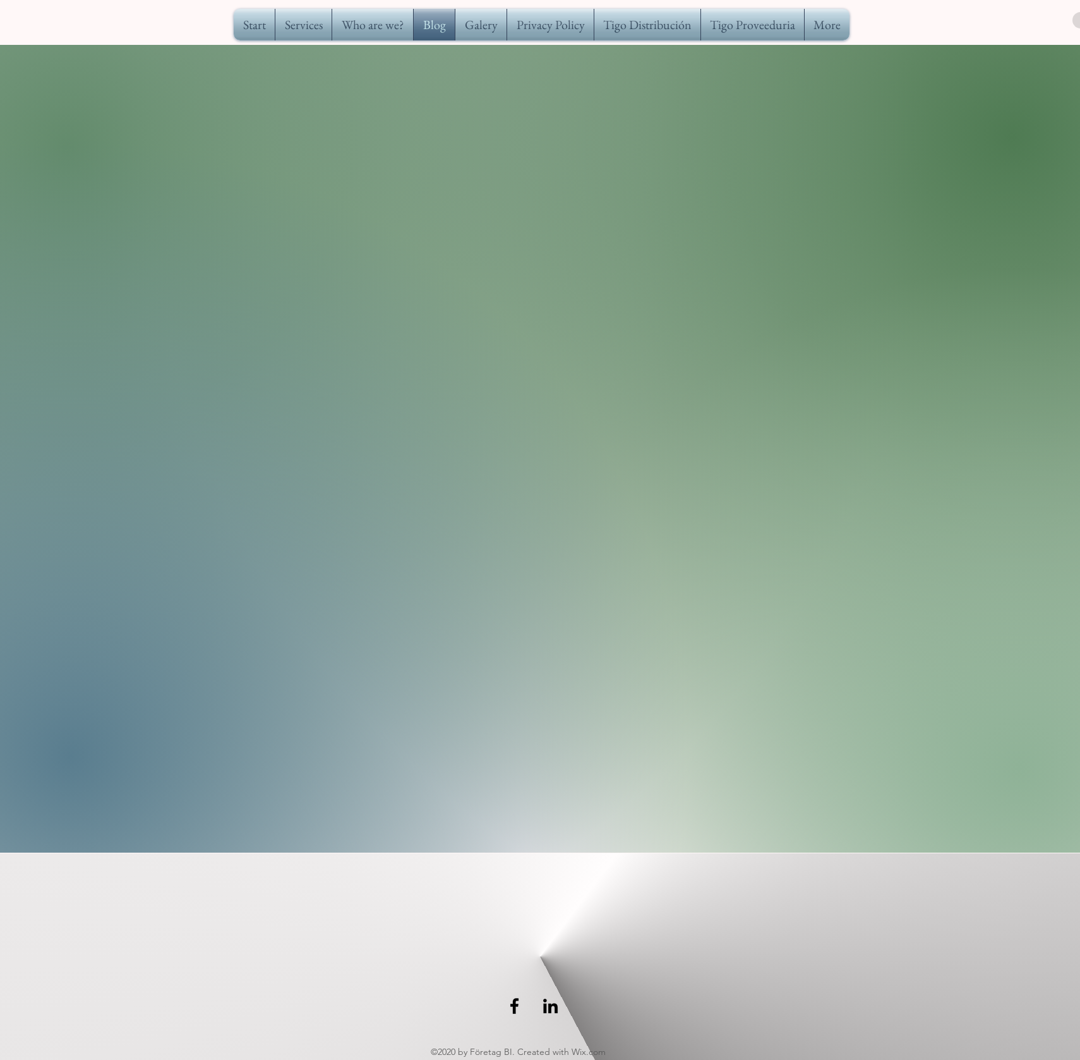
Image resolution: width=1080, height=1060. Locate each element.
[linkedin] (550, 1006)
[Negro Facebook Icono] (514, 1006)
